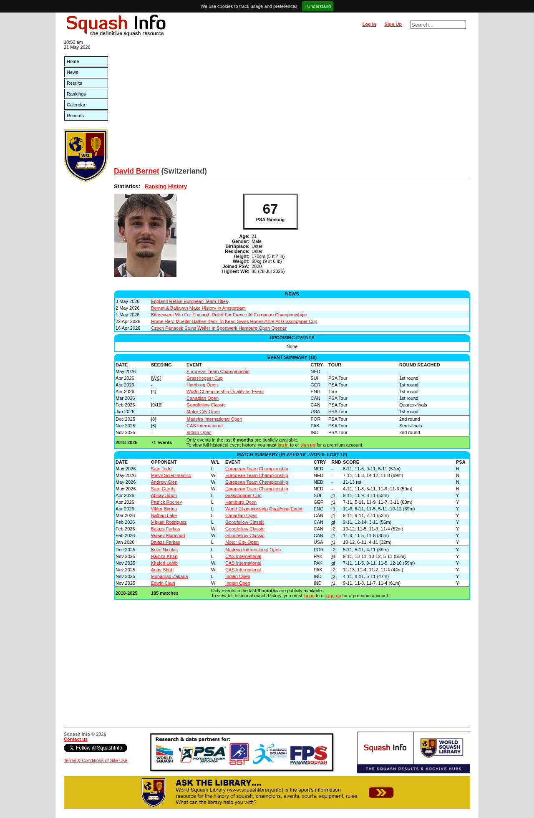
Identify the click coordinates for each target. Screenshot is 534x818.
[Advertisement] (292, 104)
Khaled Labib (164, 563)
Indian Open (199, 432)
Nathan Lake (164, 515)
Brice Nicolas (164, 549)
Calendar (76, 104)
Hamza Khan (164, 556)
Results (74, 83)
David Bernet (136, 171)
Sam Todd (161, 468)
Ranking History (166, 186)
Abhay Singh (164, 495)
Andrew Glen (164, 482)
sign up (307, 444)
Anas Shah (162, 569)
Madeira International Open (214, 419)
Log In (369, 24)
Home (73, 61)
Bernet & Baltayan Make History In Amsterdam (198, 308)
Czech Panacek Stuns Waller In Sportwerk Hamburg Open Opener (219, 328)
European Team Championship (217, 371)
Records (75, 115)
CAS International (204, 425)
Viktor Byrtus (164, 508)
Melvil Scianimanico (171, 475)
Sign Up (393, 24)
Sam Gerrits (163, 488)
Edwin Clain (163, 583)
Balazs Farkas (165, 528)
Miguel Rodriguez (169, 522)
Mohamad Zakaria (169, 576)
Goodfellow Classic (206, 404)
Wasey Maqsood (168, 535)
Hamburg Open (202, 384)
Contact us (76, 739)
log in (283, 444)
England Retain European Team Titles (189, 301)
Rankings (76, 93)
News (72, 72)
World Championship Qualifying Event (225, 391)
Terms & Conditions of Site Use (95, 760)
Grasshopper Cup (204, 378)
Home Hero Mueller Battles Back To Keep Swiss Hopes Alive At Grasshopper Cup (234, 321)
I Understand (318, 6)
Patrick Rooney (166, 502)
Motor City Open (203, 411)
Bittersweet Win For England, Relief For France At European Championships (229, 314)
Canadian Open (202, 398)
